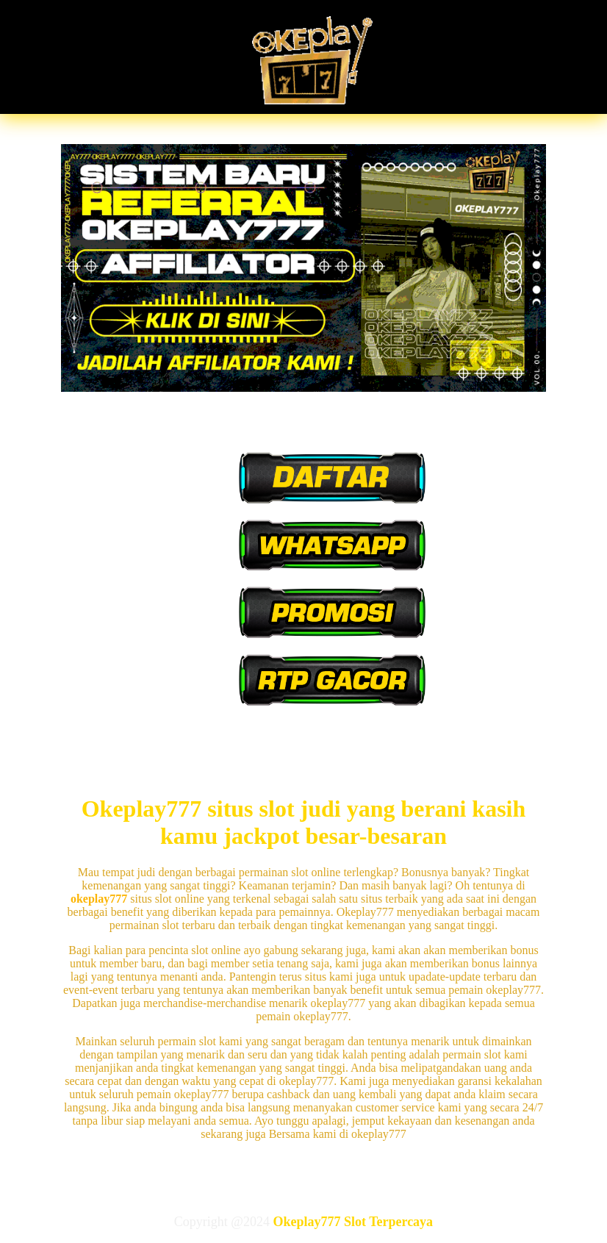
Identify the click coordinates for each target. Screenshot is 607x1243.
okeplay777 (99, 898)
